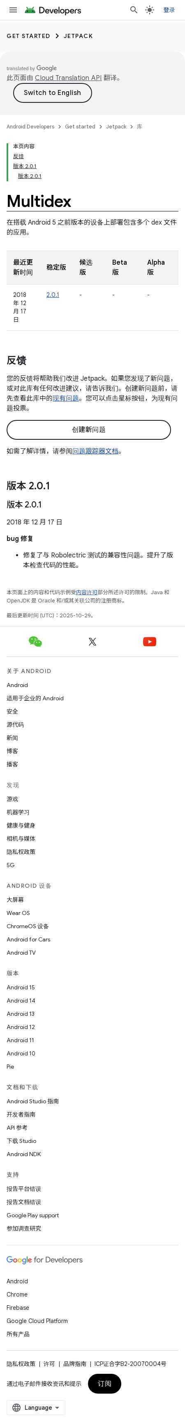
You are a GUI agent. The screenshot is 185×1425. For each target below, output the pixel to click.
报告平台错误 (24, 1189)
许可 (49, 1364)
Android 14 (21, 1000)
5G (11, 865)
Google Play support (33, 1215)
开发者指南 (21, 1114)
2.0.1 (52, 295)
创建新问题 (89, 430)
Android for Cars (28, 939)
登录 (170, 10)
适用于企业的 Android (35, 698)
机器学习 (18, 812)
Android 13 (21, 1013)
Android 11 (20, 1040)
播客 (12, 764)
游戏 (12, 799)
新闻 (12, 738)
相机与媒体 (21, 838)
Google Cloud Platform (37, 1321)
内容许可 (86, 592)
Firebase (18, 1307)
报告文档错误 (24, 1202)
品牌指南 (74, 1364)
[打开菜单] (13, 10)
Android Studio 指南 (33, 1101)
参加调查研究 (24, 1228)
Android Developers (30, 126)
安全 (12, 711)
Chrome (17, 1294)
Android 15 (21, 987)
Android (17, 685)
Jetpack (78, 36)
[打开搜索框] (134, 10)
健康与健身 (21, 825)
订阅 (104, 1384)
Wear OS (18, 913)
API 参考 (17, 1127)
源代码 (15, 724)
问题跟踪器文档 (95, 451)
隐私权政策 (21, 852)
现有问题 (66, 398)
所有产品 (18, 1334)
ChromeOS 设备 (28, 926)
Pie (10, 1066)
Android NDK (24, 1154)
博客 (12, 751)
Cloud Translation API (68, 78)
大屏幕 (15, 899)
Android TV (21, 952)
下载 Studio (21, 1141)
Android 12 (21, 1027)
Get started (29, 36)
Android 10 (21, 1053)
